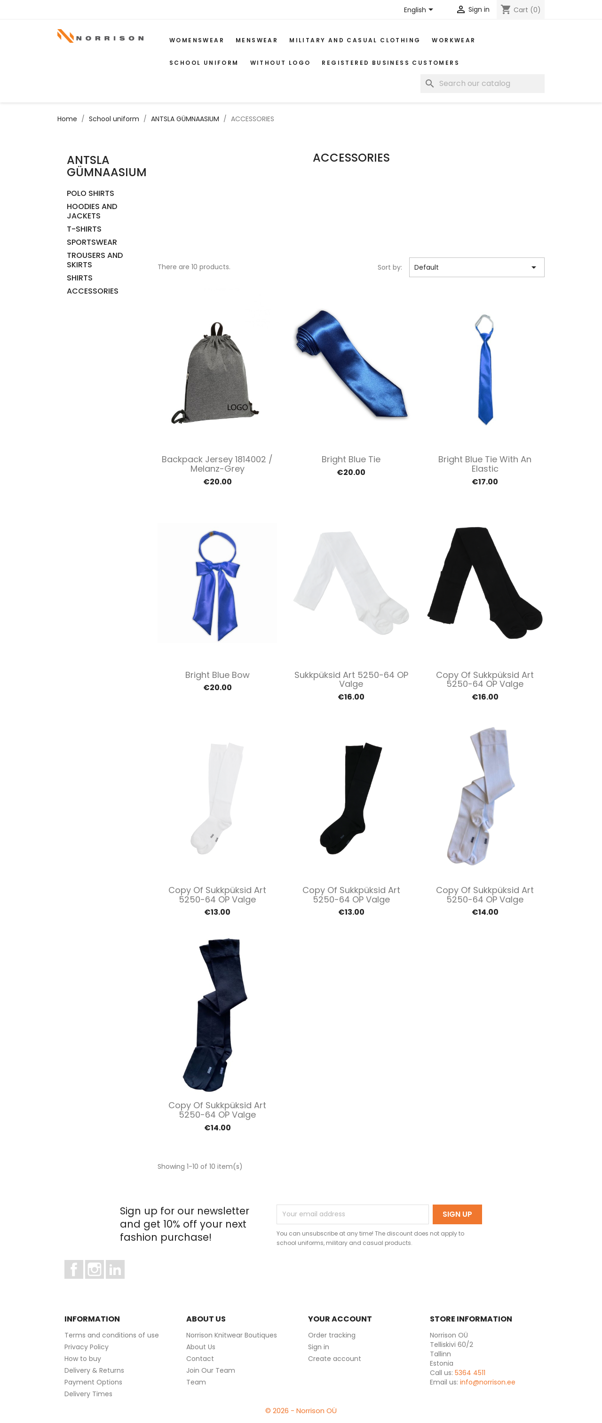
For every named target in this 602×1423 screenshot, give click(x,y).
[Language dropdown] (420, 10)
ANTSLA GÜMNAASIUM (107, 166)
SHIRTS (80, 278)
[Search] (482, 83)
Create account (334, 1358)
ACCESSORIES (93, 291)
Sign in (318, 1347)
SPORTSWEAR (92, 243)
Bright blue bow (217, 675)
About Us (200, 1347)
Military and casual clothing (354, 40)
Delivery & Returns (94, 1370)
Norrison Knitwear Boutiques (231, 1335)
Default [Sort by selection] (477, 267)
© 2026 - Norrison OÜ (301, 1410)
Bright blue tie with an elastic (484, 463)
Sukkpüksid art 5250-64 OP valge (351, 679)
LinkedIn (120, 1283)
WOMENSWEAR (196, 40)
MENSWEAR (257, 40)
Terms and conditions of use (111, 1335)
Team (196, 1382)
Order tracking (332, 1335)
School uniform (204, 63)
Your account (340, 1319)
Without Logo (280, 63)
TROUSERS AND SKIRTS (95, 260)
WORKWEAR (453, 40)
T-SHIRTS (84, 229)
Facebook (83, 1283)
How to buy (82, 1358)
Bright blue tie (351, 459)
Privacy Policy (86, 1347)
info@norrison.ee (487, 1382)
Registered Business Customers (390, 63)
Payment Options (93, 1382)
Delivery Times (88, 1394)
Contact (200, 1358)
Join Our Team (210, 1370)
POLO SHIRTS (90, 194)
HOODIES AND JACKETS (92, 211)
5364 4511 (470, 1372)
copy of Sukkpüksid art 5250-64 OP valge (485, 679)
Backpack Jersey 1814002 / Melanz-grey (217, 463)
